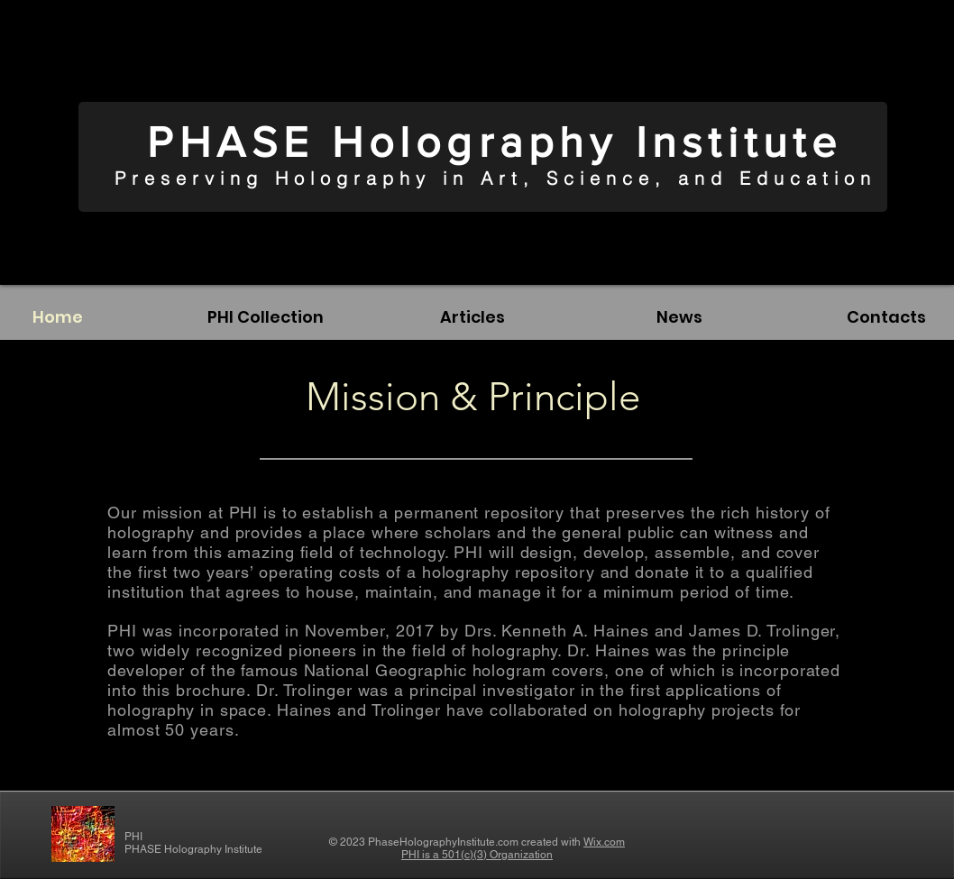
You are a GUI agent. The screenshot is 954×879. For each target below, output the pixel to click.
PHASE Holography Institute (494, 141)
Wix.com (604, 842)
